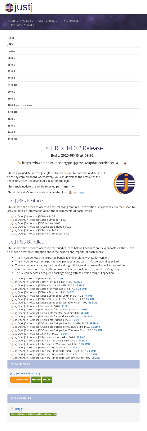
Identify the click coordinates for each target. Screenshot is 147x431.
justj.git (19, 409)
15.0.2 (11, 125)
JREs (52, 20)
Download (20, 379)
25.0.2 (11, 64)
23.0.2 (11, 71)
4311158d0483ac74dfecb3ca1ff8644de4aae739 (33, 414)
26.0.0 (11, 58)
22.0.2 (11, 78)
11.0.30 (12, 139)
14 (60, 20)
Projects (26, 20)
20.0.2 (11, 91)
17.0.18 (12, 112)
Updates (73, 20)
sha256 (36, 379)
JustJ (41, 20)
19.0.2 (11, 98)
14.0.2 (30, 25)
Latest (12, 51)
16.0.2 (11, 119)
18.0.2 (19, 105)
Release (16, 25)
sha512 (47, 379)
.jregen (77, 192)
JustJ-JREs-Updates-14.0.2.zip (25, 373)
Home (11, 20)
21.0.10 (12, 85)
